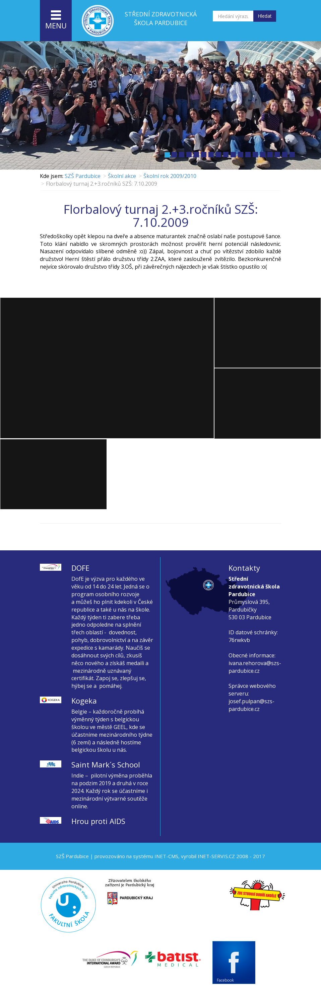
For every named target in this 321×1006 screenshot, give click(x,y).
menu (56, 20)
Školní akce (122, 176)
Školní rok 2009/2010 (169, 176)
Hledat (265, 16)
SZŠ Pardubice (83, 176)
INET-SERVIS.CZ (216, 856)
